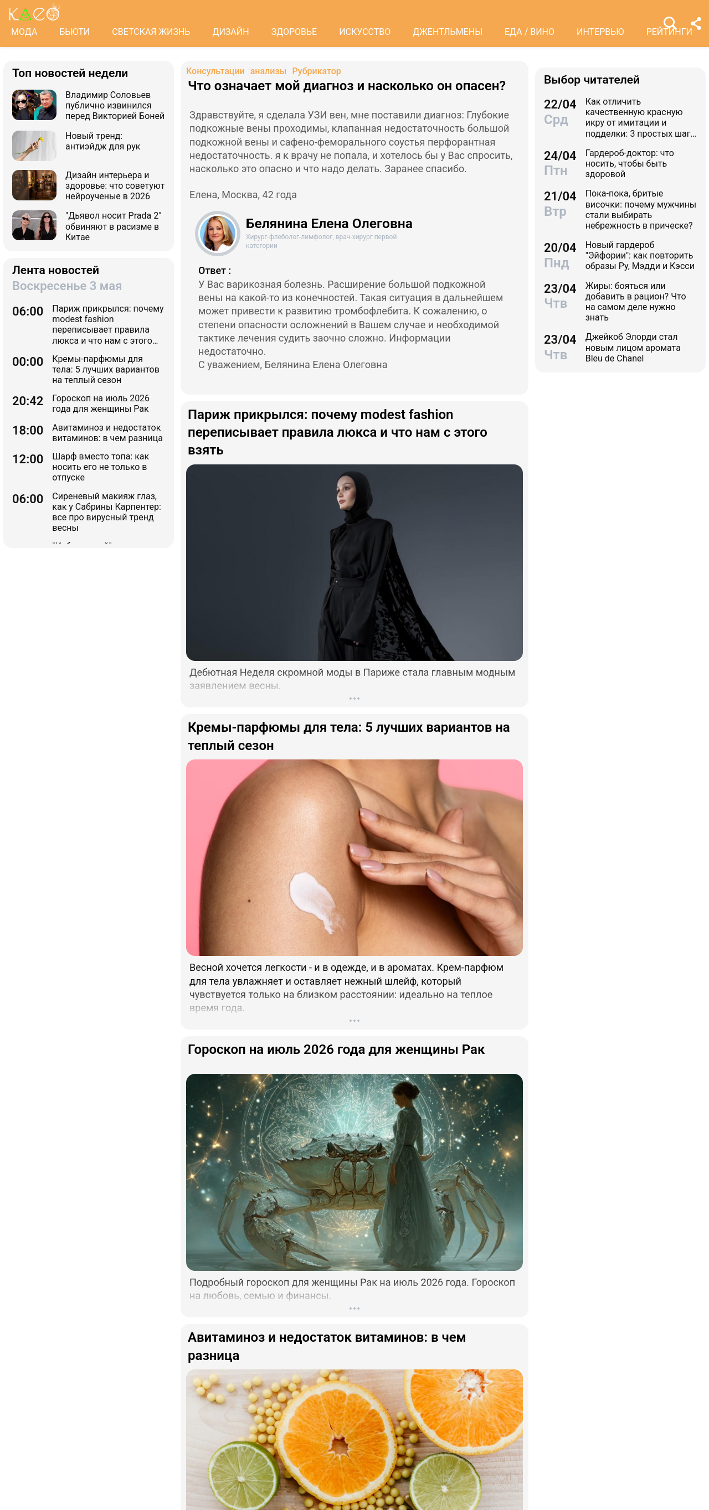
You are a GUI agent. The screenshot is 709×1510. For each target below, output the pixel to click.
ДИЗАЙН (230, 32)
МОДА (24, 32)
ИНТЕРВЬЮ (600, 32)
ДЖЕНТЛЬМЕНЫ (447, 32)
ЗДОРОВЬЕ (294, 32)
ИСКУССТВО (365, 32)
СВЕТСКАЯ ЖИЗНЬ (151, 32)
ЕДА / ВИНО (529, 32)
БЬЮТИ (74, 32)
